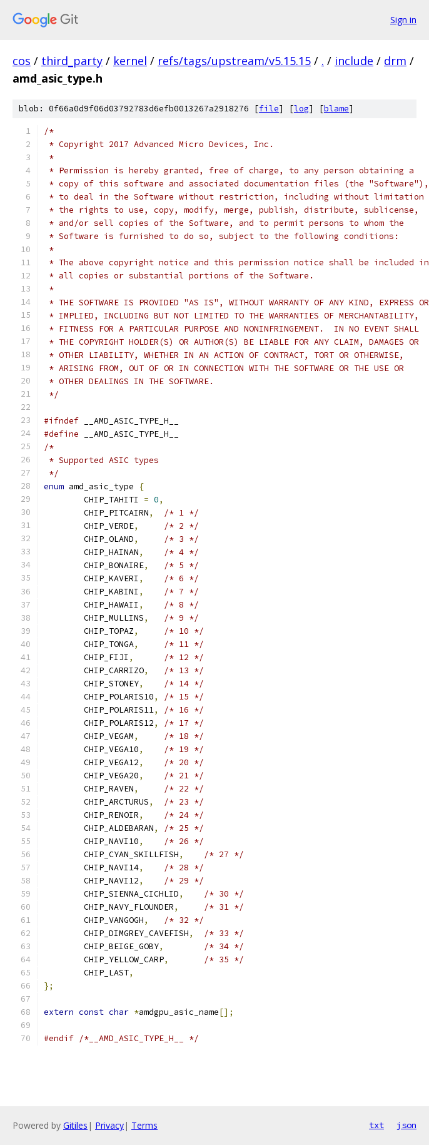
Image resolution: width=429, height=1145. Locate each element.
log (301, 108)
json (406, 1125)
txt (376, 1125)
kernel (130, 60)
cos (22, 60)
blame (336, 108)
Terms (144, 1125)
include (354, 60)
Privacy (109, 1125)
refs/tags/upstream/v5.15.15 (234, 60)
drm (395, 60)
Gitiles (75, 1125)
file (269, 108)
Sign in (403, 20)
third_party (72, 60)
